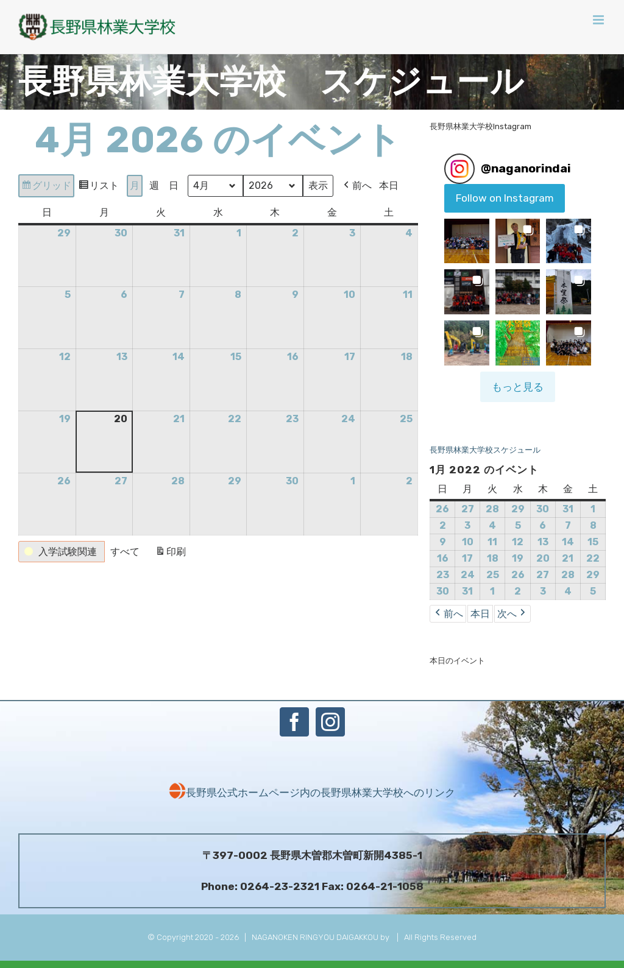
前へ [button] (356, 185)
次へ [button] (512, 614)
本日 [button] (389, 185)
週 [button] (154, 185)
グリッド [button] (46, 187)
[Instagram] (330, 722)
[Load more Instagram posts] (517, 387)
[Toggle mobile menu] (599, 19)
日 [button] (174, 185)
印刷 (170, 553)
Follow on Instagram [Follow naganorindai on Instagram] (505, 198)
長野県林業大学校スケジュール (485, 449)
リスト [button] (98, 187)
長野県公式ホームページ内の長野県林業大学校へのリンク (312, 792)
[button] (61, 552)
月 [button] (135, 185)
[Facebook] (294, 722)
